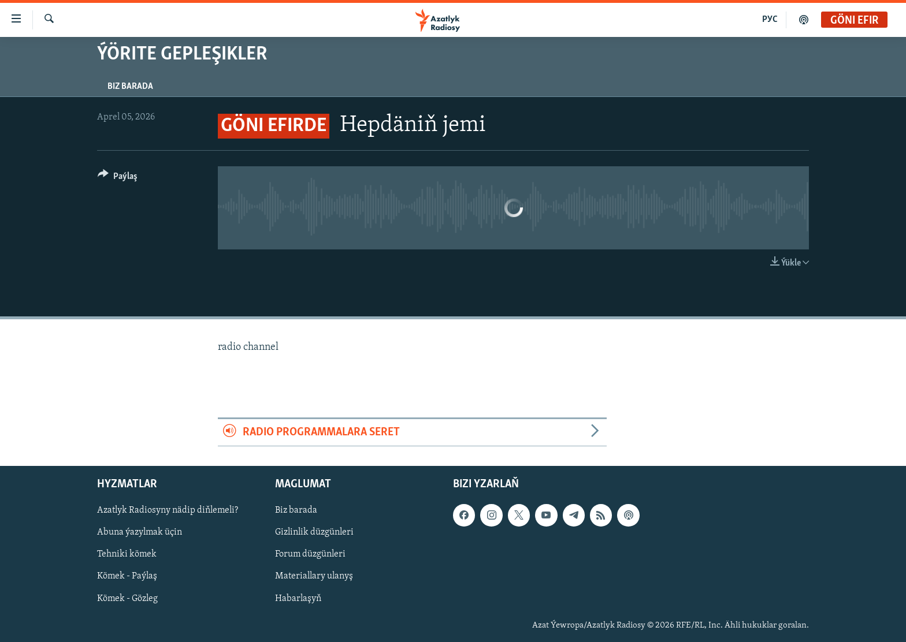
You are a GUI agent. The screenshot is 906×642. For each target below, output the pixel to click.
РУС (770, 19)
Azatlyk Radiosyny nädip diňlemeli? (167, 510)
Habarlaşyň (298, 598)
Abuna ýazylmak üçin (139, 532)
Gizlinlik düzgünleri (314, 532)
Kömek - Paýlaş (127, 576)
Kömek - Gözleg (127, 598)
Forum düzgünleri (310, 554)
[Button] (118, 178)
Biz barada (130, 86)
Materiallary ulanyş (314, 576)
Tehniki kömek (127, 554)
